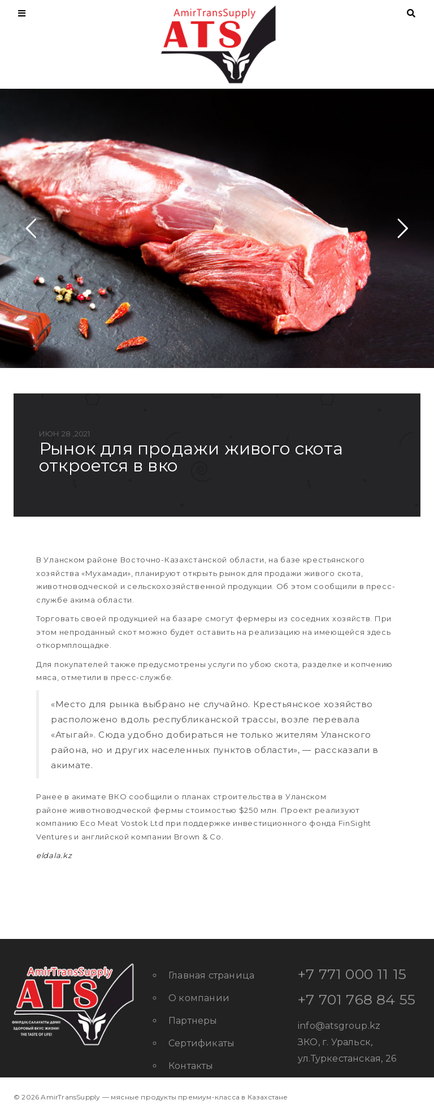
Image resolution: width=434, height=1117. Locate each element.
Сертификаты (201, 1043)
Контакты (191, 1065)
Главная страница (211, 975)
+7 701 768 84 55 (356, 999)
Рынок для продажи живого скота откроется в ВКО (191, 457)
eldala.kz (54, 855)
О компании (198, 998)
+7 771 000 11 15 (352, 974)
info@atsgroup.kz (339, 1025)
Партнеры (193, 1020)
